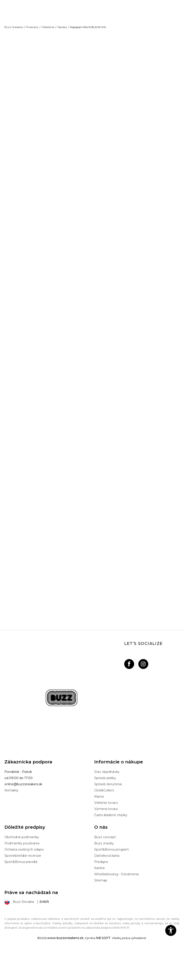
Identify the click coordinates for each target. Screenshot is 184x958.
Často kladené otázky (110, 823)
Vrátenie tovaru (106, 810)
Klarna (99, 804)
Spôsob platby (105, 786)
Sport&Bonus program (111, 857)
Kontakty (11, 798)
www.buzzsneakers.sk (65, 946)
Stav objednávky (107, 779)
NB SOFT (103, 946)
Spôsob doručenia (108, 792)
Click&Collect (104, 798)
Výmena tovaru (106, 817)
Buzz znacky (104, 851)
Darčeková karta (106, 863)
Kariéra (99, 876)
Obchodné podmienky (21, 845)
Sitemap (100, 888)
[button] (170, 930)
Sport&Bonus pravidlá (20, 870)
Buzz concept (105, 845)
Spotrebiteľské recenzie (22, 863)
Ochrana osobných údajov (24, 857)
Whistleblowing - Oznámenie (116, 882)
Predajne (101, 870)
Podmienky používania (21, 851)
